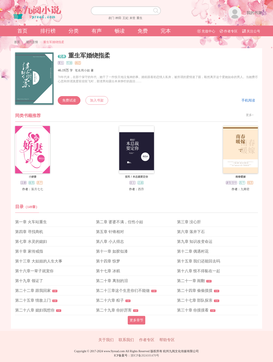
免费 (143, 31)
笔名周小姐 (82, 70)
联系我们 (126, 340)
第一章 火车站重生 (31, 222)
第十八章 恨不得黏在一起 (198, 271)
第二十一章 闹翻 (191, 281)
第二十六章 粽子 (110, 300)
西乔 (141, 189)
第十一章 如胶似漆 (112, 251)
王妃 (125, 18)
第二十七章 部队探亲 (195, 300)
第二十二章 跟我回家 (33, 290)
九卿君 (245, 189)
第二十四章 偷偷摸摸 (195, 290)
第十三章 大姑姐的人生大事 (38, 261)
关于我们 (106, 340)
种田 (118, 18)
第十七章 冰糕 (108, 271)
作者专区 (229, 31)
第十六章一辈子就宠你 (34, 271)
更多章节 (136, 320)
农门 (111, 18)
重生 (139, 18)
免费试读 (69, 100)
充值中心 (206, 31)
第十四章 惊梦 (108, 261)
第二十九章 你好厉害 (114, 310)
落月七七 (37, 189)
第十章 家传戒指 (29, 251)
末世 (132, 18)
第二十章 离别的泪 (112, 281)
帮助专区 (167, 340)
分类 (73, 31)
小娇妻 (32, 176)
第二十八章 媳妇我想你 (35, 310)
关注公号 (251, 31)
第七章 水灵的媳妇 (31, 241)
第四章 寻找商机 (29, 232)
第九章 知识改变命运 (195, 241)
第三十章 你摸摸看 (193, 310)
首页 (22, 31)
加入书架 (97, 100)
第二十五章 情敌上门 (33, 300)
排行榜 (48, 31)
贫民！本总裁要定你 (136, 176)
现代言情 (32, 42)
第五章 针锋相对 (110, 232)
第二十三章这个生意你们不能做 (123, 290)
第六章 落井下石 (191, 232)
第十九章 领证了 (29, 281)
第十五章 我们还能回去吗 (198, 261)
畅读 (120, 31)
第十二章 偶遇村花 (193, 251)
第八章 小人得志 (110, 241)
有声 (96, 31)
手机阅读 (248, 100)
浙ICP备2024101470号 (145, 355)
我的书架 (254, 13)
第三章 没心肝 (189, 222)
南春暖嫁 (240, 176)
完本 (166, 31)
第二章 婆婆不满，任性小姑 (119, 222)
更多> (250, 115)
